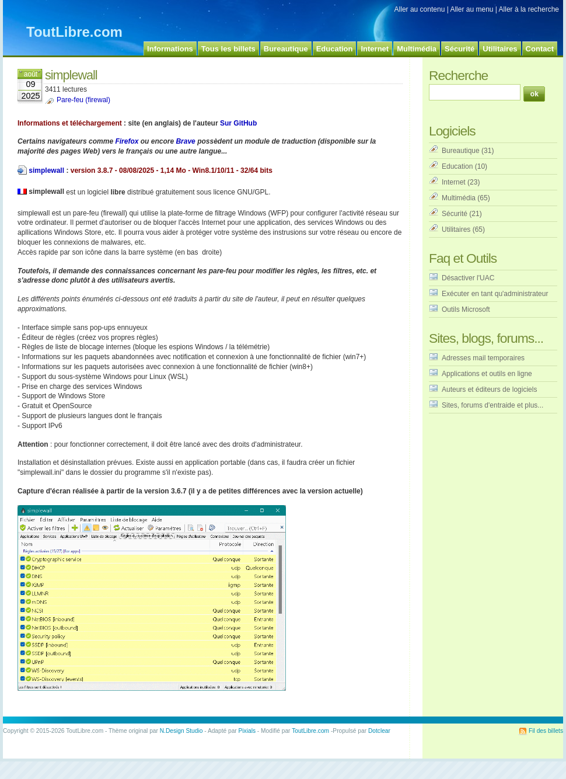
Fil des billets (546, 731)
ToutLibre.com (74, 32)
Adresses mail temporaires (483, 358)
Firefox (126, 141)
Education (457, 166)
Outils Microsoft (466, 309)
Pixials (247, 731)
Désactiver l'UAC (468, 278)
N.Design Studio (181, 731)
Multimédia (459, 198)
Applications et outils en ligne (487, 374)
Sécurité (454, 214)
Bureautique (461, 151)
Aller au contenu (419, 9)
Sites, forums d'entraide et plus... (492, 405)
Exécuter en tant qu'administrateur (495, 294)
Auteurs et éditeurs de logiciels (489, 389)
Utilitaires (456, 229)
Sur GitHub (238, 123)
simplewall (46, 170)
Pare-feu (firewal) (83, 100)
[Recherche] (474, 92)
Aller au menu (471, 9)
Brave (185, 141)
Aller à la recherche (529, 9)
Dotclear (379, 731)
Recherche (458, 75)
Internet (454, 182)
